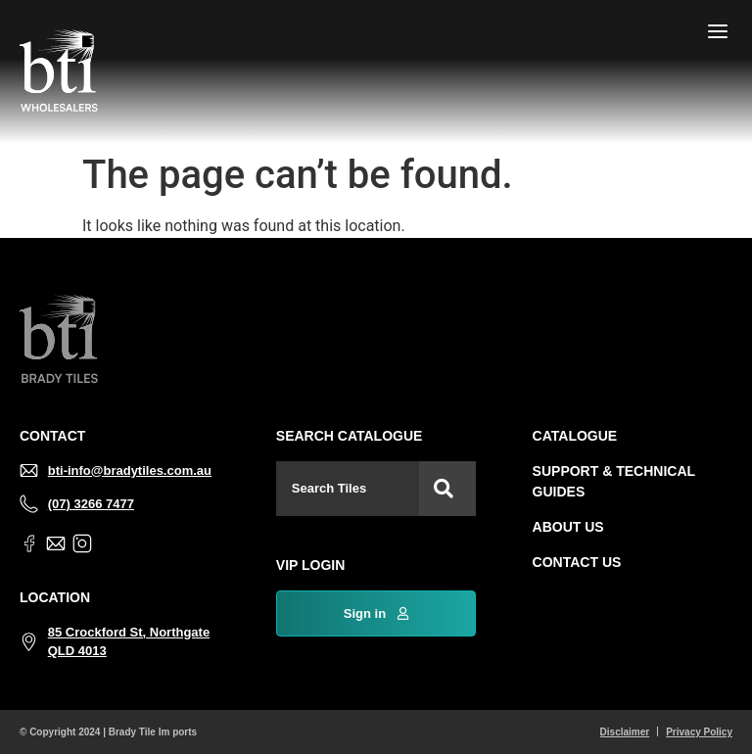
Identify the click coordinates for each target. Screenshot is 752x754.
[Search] (447, 488)
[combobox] (347, 488)
